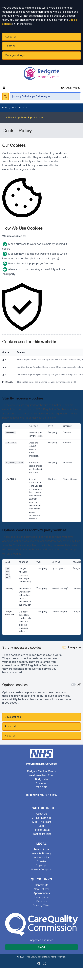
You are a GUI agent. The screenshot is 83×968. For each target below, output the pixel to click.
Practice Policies (41, 833)
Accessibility (41, 857)
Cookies (41, 861)
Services (41, 901)
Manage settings (15, 55)
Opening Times (41, 905)
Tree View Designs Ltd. (37, 956)
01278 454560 (49, 794)
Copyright (41, 865)
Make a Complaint (41, 869)
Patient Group (41, 829)
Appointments (41, 893)
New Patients (41, 889)
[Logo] (41, 73)
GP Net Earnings (41, 817)
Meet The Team (41, 821)
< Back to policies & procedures (25, 117)
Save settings (13, 716)
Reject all (10, 45)
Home (5, 108)
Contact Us (41, 885)
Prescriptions (41, 897)
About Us (41, 813)
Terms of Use (41, 849)
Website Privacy (41, 853)
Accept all (11, 36)
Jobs (41, 825)
